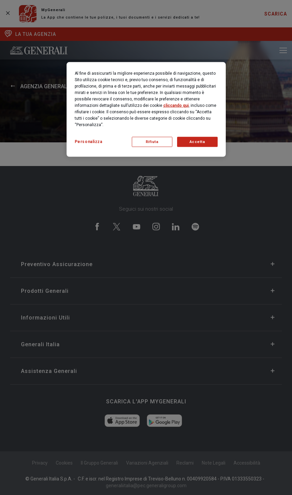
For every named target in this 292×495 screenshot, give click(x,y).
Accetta (197, 141)
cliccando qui (176, 105)
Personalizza (88, 141)
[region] (146, 109)
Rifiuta (152, 141)
